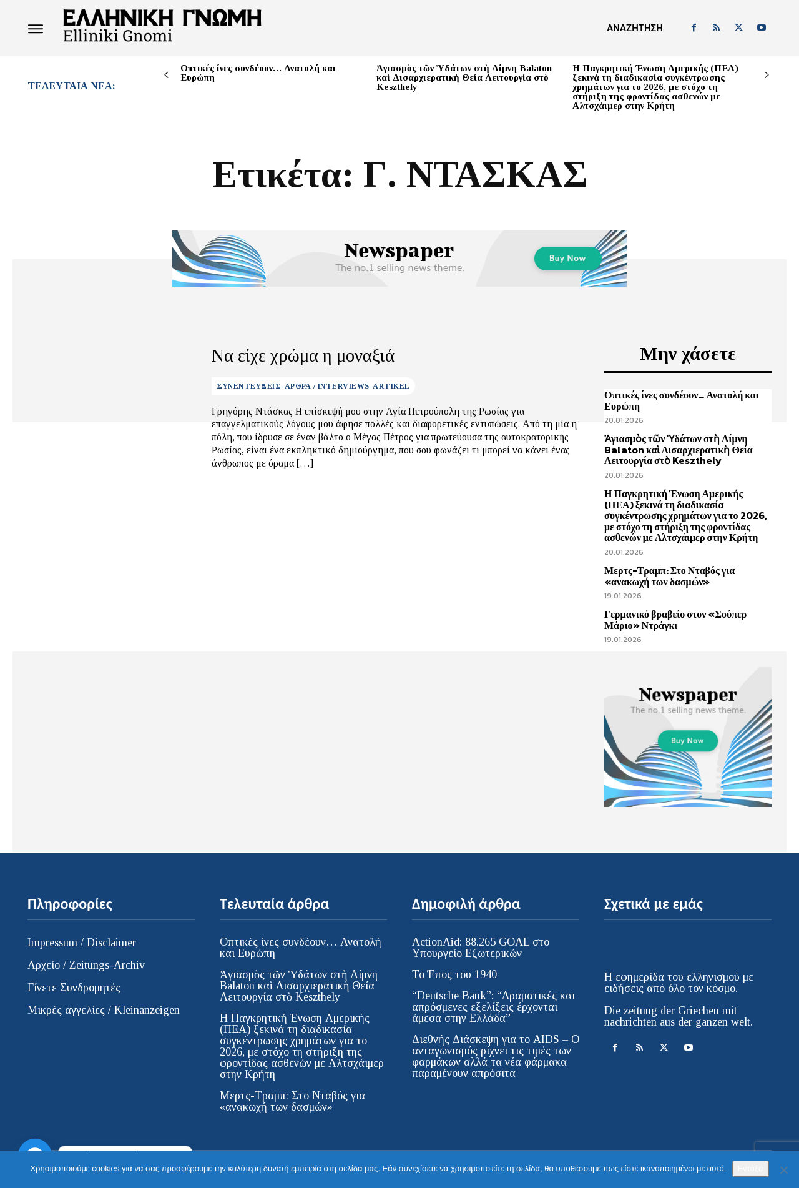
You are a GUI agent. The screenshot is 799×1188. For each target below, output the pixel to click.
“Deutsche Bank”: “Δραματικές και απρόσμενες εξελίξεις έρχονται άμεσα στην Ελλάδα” (493, 1006)
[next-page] (767, 75)
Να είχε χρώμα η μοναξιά (290, 355)
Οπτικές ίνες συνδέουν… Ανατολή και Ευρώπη (258, 72)
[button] (634, 28)
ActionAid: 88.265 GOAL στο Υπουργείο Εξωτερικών (480, 947)
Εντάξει (750, 1168)
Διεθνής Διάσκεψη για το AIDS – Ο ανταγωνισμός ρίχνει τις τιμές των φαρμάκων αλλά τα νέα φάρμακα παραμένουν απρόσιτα (495, 1056)
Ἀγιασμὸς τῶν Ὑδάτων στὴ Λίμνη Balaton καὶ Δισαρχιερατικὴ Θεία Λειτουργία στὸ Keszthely (464, 77)
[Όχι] (783, 1170)
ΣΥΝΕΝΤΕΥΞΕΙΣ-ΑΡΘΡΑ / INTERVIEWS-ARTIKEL (313, 384)
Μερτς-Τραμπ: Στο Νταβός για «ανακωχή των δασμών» (669, 576)
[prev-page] (166, 75)
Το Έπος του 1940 (454, 974)
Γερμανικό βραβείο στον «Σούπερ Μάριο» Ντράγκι (675, 619)
